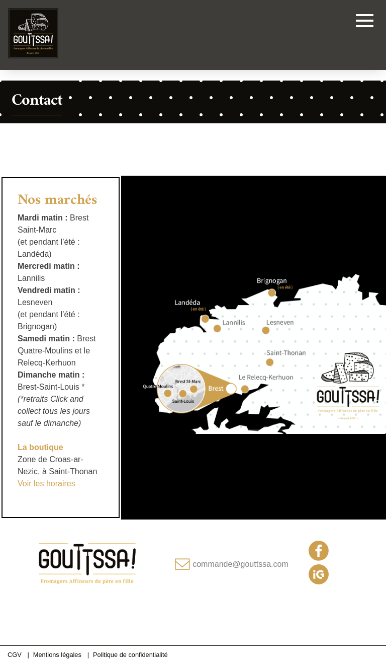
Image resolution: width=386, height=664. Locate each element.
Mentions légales (57, 654)
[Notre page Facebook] (319, 558)
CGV (15, 654)
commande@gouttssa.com (240, 564)
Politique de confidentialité (130, 654)
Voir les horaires (46, 483)
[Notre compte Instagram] (319, 581)
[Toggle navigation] (364, 22)
